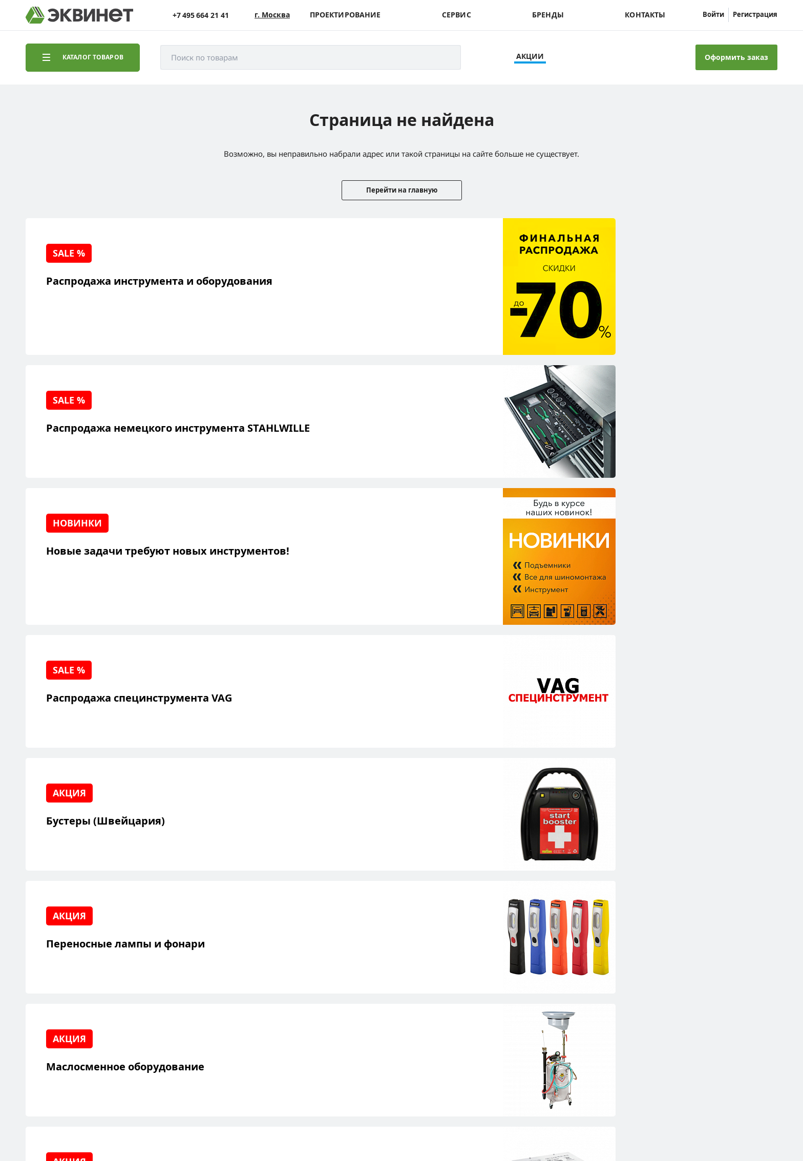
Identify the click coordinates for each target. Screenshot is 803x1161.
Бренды (548, 15)
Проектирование (345, 15)
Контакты (645, 15)
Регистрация (755, 14)
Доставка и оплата (73, 1027)
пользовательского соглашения (283, 1122)
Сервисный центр (73, 980)
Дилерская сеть (164, 996)
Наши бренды (66, 1012)
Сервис (456, 15)
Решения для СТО (72, 964)
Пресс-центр (158, 964)
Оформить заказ (736, 57)
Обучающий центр (74, 996)
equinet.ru (258, 1074)
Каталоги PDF (159, 980)
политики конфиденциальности (172, 1122)
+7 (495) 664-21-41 (733, 963)
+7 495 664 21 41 (201, 15)
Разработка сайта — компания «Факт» (703, 1078)
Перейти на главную (401, 190)
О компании (157, 948)
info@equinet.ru (736, 950)
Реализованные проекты (85, 948)
